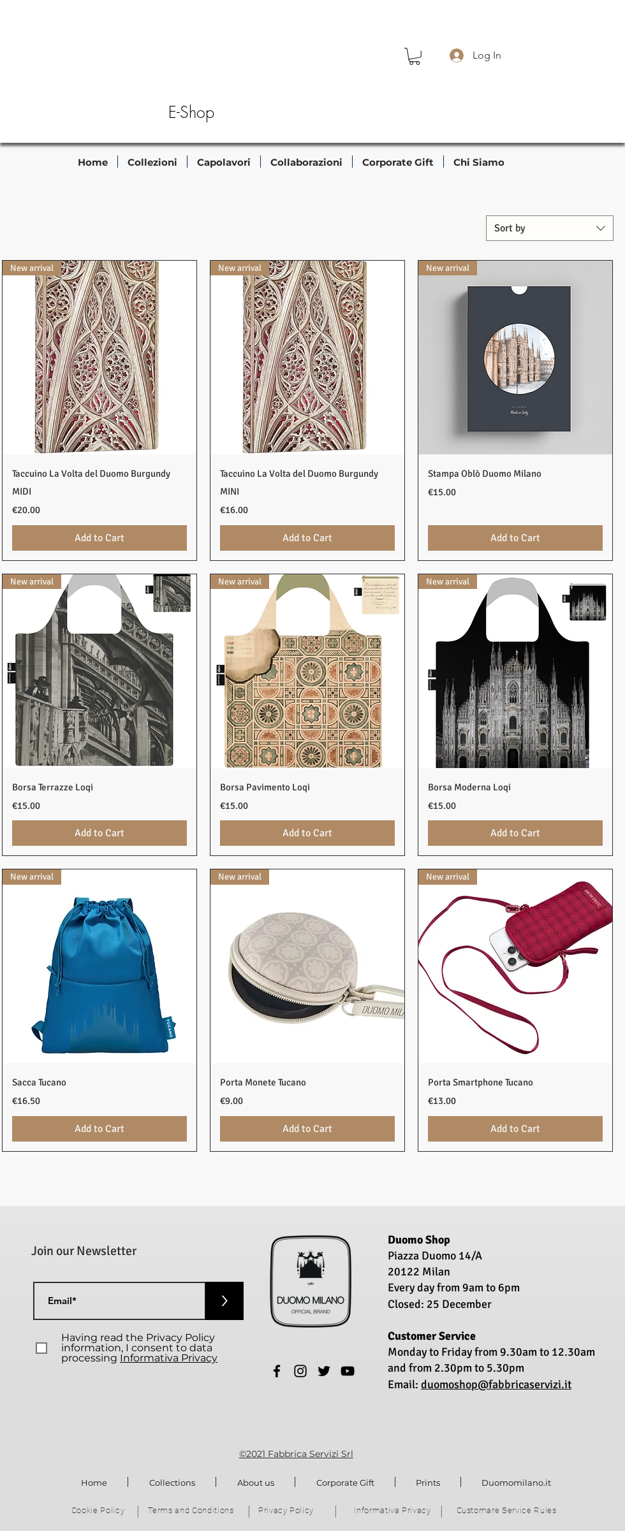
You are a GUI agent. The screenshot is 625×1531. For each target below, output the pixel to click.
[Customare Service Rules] (507, 1510)
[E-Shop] (191, 113)
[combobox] (550, 228)
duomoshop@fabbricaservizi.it (496, 1384)
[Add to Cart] (99, 538)
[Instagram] (300, 1371)
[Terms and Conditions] (191, 1510)
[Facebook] (276, 1371)
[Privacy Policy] (287, 1510)
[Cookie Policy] (99, 1510)
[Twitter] (324, 1371)
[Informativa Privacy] (393, 1510)
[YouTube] (347, 1371)
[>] (224, 1301)
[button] (414, 56)
